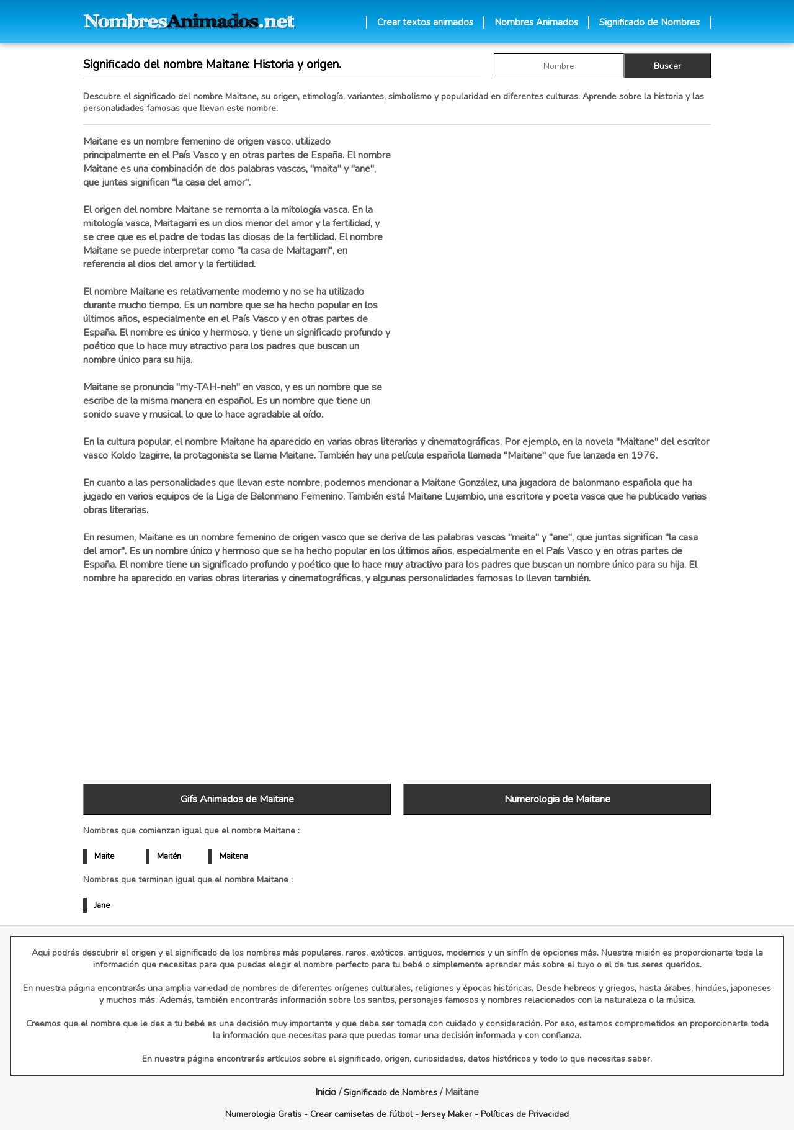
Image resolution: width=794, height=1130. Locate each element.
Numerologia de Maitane (557, 799)
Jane (102, 905)
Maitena (234, 856)
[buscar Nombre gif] (559, 65)
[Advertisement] (557, 266)
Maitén (169, 856)
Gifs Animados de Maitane (237, 799)
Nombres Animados (536, 22)
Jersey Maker (446, 1114)
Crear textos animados (425, 22)
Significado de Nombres (649, 22)
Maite (104, 856)
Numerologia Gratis (263, 1114)
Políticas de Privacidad (525, 1114)
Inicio (325, 1092)
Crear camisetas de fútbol (361, 1114)
